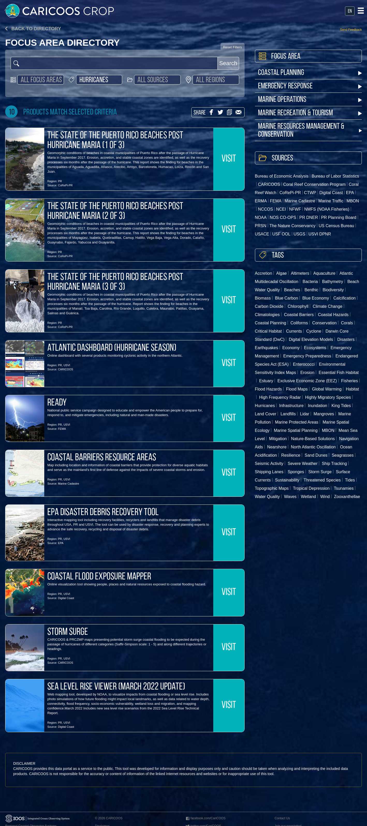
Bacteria (310, 281)
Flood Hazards (268, 389)
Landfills (288, 414)
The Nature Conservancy (292, 226)
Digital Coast (66, 598)
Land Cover (265, 414)
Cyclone (313, 331)
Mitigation (278, 439)
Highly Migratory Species (328, 397)
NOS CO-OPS (283, 217)
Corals (347, 323)
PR (60, 181)
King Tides (341, 405)
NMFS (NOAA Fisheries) (326, 209)
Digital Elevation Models (311, 339)
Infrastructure (291, 405)
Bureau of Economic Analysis (282, 176)
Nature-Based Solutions (313, 439)
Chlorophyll (298, 306)
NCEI (281, 209)
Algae (281, 273)
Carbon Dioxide (269, 306)
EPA (60, 543)
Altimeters (300, 273)
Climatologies (267, 314)
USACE (262, 234)
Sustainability (287, 480)
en (350, 11)
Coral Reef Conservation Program (314, 184)
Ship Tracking (334, 463)
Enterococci (304, 364)
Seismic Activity (269, 463)
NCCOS (265, 209)
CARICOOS (65, 369)
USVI (66, 365)
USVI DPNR (320, 234)
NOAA (261, 217)
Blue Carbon (286, 298)
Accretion (263, 273)
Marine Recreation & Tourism (310, 113)
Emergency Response (310, 86)
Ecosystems (315, 348)
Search (228, 63)
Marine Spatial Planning (296, 430)
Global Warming (326, 389)
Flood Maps (297, 389)
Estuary (266, 381)
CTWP (310, 192)
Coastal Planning (310, 73)
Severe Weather (302, 463)
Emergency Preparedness (307, 356)
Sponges (296, 472)
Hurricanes (265, 405)
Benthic (311, 290)
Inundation (317, 405)
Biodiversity (333, 290)
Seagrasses (343, 455)
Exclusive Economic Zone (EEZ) (307, 381)
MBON (328, 430)
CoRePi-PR (65, 185)
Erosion (307, 372)
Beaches (292, 290)
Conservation (324, 323)
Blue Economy (315, 298)
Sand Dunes (316, 455)
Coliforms (299, 323)
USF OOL (281, 234)
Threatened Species (322, 480)
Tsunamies (344, 488)
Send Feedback (351, 30)
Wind (324, 496)
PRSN (260, 226)
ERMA (261, 201)
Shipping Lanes (269, 472)
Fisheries (349, 381)
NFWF (295, 209)
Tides (350, 480)
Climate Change (327, 306)
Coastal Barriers (299, 314)
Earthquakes (266, 348)
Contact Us (282, 818)
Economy (291, 348)
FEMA (62, 428)
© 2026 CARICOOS (108, 818)
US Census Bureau (336, 226)
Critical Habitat (268, 331)
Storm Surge (320, 472)
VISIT (229, 159)
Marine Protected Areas (296, 422)
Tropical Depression (311, 488)
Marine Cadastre (68, 483)
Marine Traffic (330, 201)
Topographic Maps (272, 488)
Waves (290, 496)
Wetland (308, 496)
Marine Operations (310, 100)
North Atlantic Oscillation (313, 447)
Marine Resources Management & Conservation (310, 131)
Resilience (290, 455)
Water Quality (267, 496)
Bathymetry (332, 281)
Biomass (263, 298)
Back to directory (33, 28)
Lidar (304, 414)
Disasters (346, 339)
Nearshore (277, 447)
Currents (294, 331)
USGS (299, 234)
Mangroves (323, 414)
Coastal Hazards (333, 314)
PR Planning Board (338, 217)
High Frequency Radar (280, 397)
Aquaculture (324, 273)
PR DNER (308, 217)
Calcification (344, 298)
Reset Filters (232, 47)
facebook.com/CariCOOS (205, 818)
